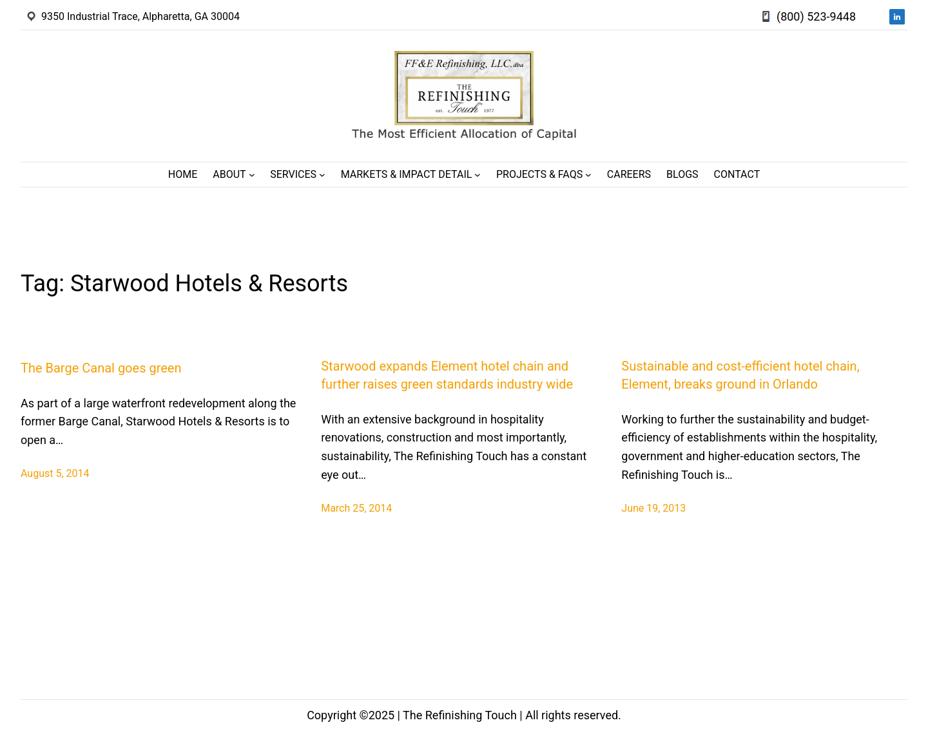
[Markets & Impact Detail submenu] (477, 174)
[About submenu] (252, 174)
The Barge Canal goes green (101, 368)
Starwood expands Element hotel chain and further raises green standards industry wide (447, 375)
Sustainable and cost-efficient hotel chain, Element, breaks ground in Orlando (740, 375)
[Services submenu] (322, 174)
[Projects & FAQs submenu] (588, 174)
